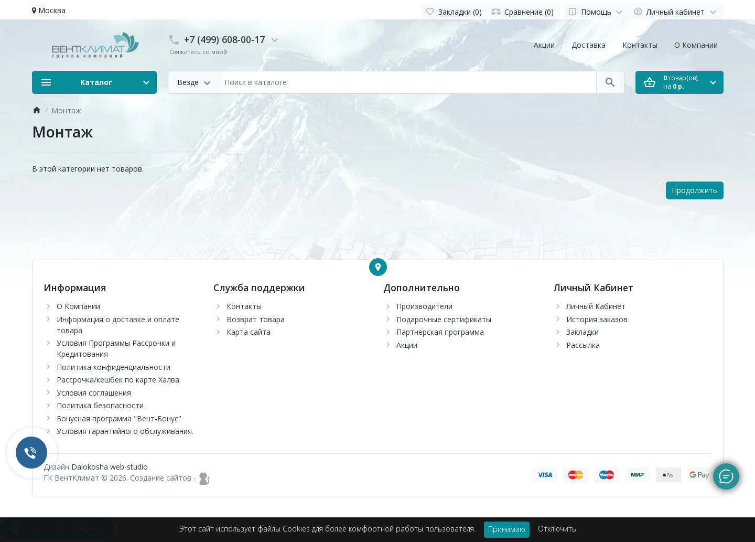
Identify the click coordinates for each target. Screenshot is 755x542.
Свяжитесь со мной (198, 52)
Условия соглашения (94, 393)
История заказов (597, 319)
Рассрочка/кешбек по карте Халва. (119, 380)
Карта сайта (248, 332)
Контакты (639, 45)
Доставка (588, 45)
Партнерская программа (440, 332)
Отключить (557, 529)
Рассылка (583, 345)
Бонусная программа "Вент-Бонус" (119, 418)
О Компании (696, 45)
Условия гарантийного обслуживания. (125, 431)
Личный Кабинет (595, 306)
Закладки (582, 332)
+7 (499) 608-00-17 (224, 39)
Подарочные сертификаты (443, 319)
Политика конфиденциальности (113, 367)
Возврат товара (255, 319)
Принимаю (506, 529)
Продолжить (694, 190)
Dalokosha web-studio (109, 467)
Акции (544, 45)
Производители (424, 306)
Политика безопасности (100, 405)
